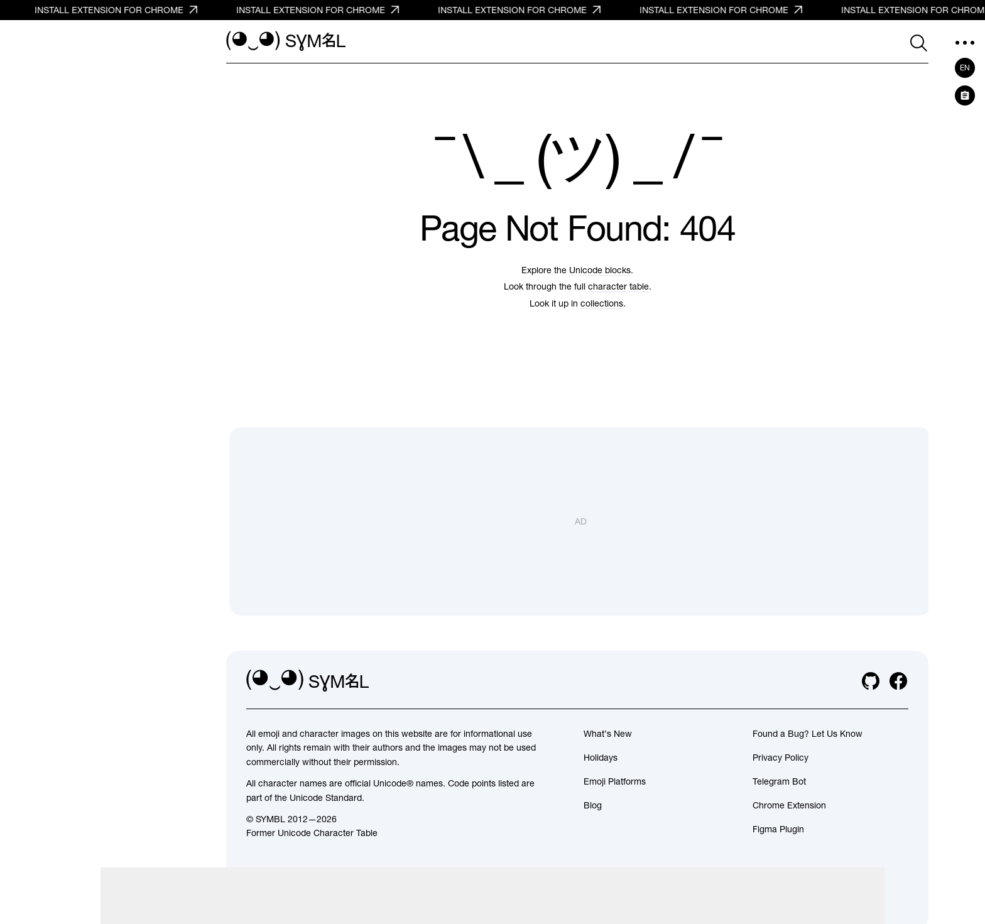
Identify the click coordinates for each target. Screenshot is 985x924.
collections (601, 303)
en (965, 67)
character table (618, 286)
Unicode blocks (600, 270)
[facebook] (898, 681)
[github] (871, 681)
